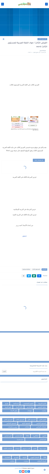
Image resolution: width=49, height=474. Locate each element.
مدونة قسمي (18, 468)
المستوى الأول (32, 419)
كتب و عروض (26, 448)
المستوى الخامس (41, 423)
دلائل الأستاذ (19, 407)
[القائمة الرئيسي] (46, 4)
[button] (39, 275)
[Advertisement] (24, 22)
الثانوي (44, 436)
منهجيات (29, 410)
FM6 (44, 457)
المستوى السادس (11, 423)
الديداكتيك (16, 403)
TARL (27, 436)
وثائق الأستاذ (13, 410)
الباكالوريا (35, 436)
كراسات (17, 448)
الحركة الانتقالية (41, 461)
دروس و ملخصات (13, 427)
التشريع (16, 457)
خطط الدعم (30, 407)
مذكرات (44, 410)
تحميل (24, 236)
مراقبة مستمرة (26, 269)
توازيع (6, 403)
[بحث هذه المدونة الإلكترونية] (27, 371)
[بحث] (2, 4)
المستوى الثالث (42, 39)
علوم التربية (8, 407)
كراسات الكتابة (8, 448)
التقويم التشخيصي (28, 403)
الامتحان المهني (35, 457)
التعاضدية (7, 457)
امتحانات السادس (41, 427)
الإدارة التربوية (42, 403)
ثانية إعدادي (43, 439)
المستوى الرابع (26, 423)
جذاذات (27, 427)
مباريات (26, 461)
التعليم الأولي (42, 419)
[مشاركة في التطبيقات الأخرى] (23, 275)
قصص (34, 448)
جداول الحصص (42, 407)
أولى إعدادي (8, 436)
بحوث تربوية (42, 448)
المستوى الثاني (8, 419)
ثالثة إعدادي (18, 436)
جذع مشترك (20, 439)
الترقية (24, 457)
